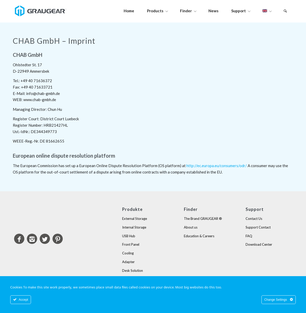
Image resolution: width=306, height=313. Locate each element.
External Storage (134, 219)
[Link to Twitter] (45, 239)
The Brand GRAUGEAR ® (203, 219)
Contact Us (254, 219)
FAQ (249, 236)
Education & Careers (199, 236)
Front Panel (130, 244)
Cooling (128, 253)
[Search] (285, 11)
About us (190, 227)
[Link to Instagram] (32, 239)
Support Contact (258, 227)
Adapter (128, 262)
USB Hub (128, 236)
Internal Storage (134, 227)
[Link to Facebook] (19, 239)
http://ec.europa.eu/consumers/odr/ (216, 165)
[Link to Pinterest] (57, 239)
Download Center (259, 244)
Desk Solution (132, 270)
